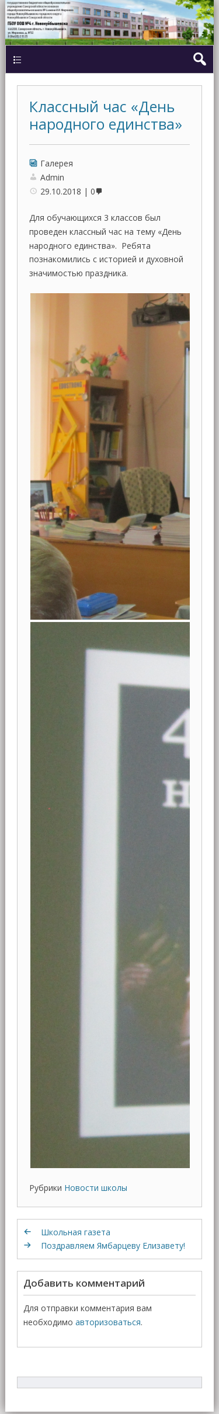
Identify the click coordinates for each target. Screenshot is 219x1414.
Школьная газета (75, 1232)
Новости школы (95, 1187)
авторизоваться (108, 1322)
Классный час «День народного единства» (105, 115)
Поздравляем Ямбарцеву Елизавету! (113, 1245)
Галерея (56, 163)
